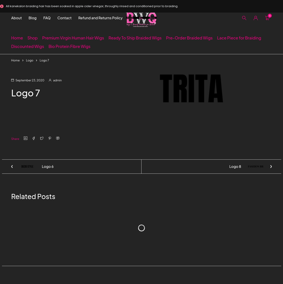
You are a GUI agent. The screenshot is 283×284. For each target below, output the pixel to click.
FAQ (47, 17)
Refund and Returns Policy (100, 17)
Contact (64, 17)
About (16, 17)
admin (57, 80)
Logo (29, 60)
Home (15, 60)
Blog (33, 17)
